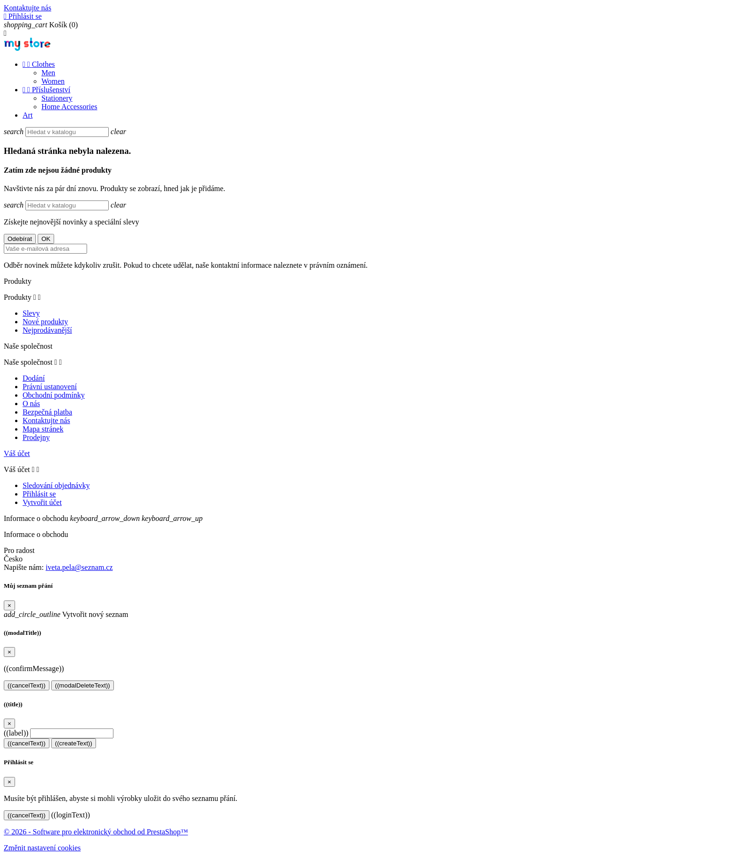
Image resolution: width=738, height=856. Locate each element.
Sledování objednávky (56, 485)
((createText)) (73, 743)
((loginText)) (70, 815)
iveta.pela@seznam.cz (79, 567)
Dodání (34, 378)
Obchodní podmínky (54, 395)
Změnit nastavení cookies (42, 848)
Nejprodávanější (47, 330)
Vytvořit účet (42, 502)
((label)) (16, 733)
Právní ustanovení (50, 387)
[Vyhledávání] (67, 132)
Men (48, 73)
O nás (31, 404)
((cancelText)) (27, 685)
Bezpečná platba (47, 412)
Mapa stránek (43, 429)
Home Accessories (69, 107)
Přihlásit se (39, 494)
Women (52, 81)
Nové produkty (45, 322)
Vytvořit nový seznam (66, 614)
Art (27, 115)
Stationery (56, 98)
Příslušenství (46, 90)
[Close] (9, 605)
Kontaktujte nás (27, 8)
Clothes (39, 64)
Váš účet (17, 453)
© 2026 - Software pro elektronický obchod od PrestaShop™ (96, 832)
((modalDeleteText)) (82, 685)
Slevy (31, 313)
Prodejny (36, 437)
